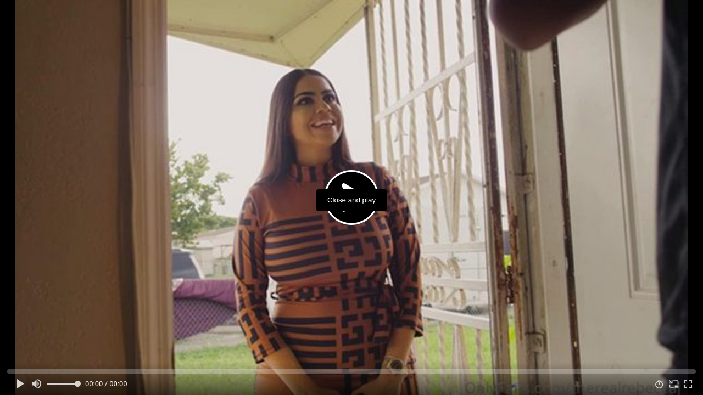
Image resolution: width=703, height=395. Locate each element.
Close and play (351, 200)
